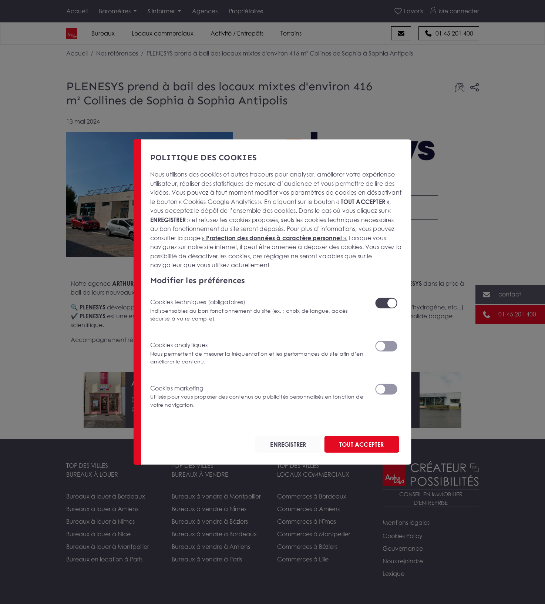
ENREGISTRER (288, 444)
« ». (275, 237)
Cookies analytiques (258, 353)
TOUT (361, 444)
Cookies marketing (258, 397)
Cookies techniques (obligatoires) (258, 310)
